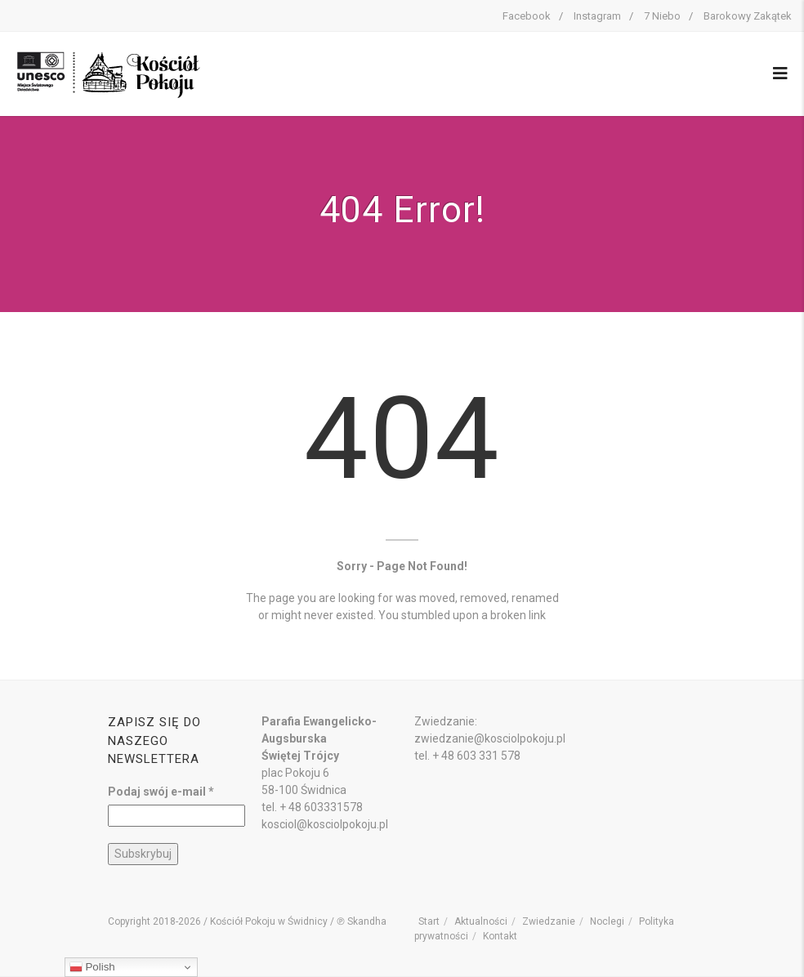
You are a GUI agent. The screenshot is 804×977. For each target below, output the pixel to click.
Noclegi (607, 921)
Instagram (597, 16)
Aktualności (480, 921)
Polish (92, 967)
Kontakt (500, 936)
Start (429, 921)
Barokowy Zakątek (748, 16)
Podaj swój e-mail (161, 791)
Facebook (526, 16)
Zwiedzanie (548, 921)
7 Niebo (662, 16)
